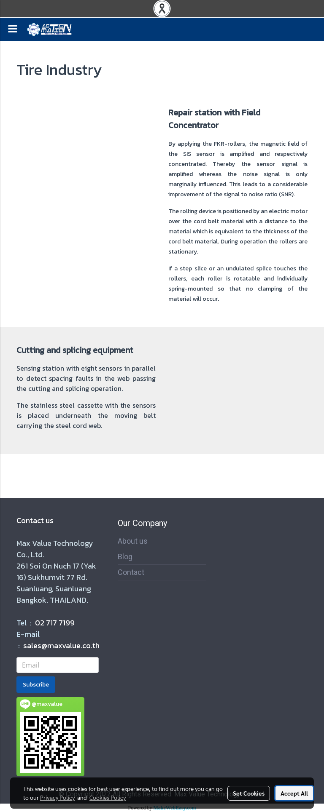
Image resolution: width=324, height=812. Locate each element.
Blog (125, 556)
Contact (131, 572)
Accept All (294, 793)
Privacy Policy (57, 797)
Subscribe (36, 684)
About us (133, 541)
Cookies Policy (107, 797)
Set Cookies (249, 793)
